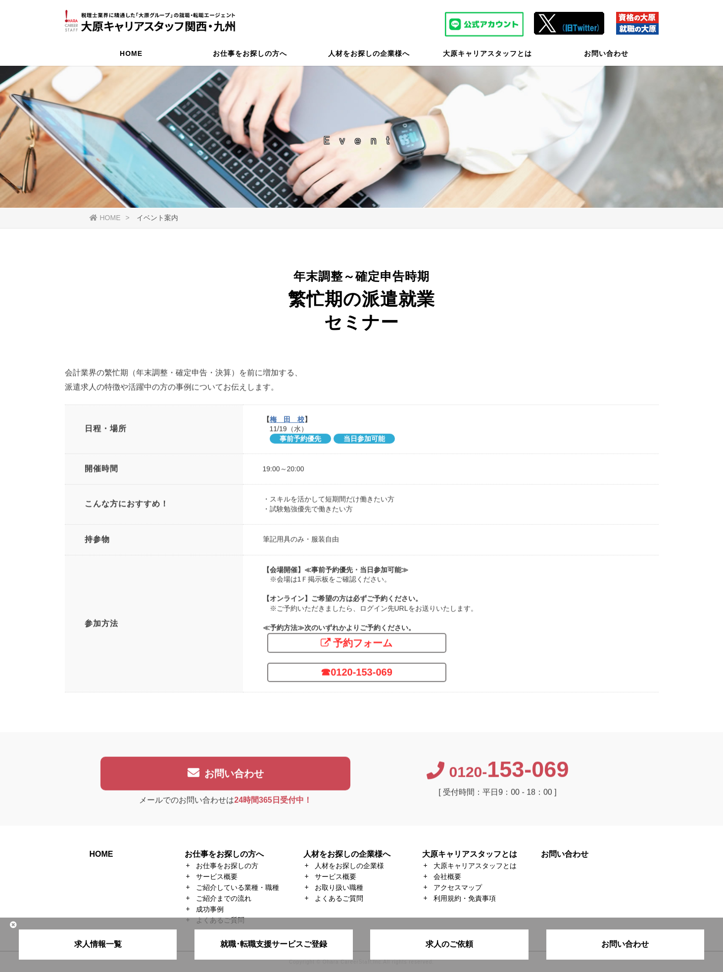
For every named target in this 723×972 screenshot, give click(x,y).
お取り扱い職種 (339, 887)
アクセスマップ (458, 887)
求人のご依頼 (449, 944)
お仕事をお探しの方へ (250, 57)
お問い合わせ (606, 57)
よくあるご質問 (339, 898)
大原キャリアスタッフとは (487, 57)
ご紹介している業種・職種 (237, 887)
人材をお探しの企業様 (349, 866)
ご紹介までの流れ (223, 898)
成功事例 (210, 909)
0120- (498, 776)
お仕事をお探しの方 (227, 866)
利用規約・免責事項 (465, 898)
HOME (131, 57)
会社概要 (447, 876)
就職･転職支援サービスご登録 (273, 944)
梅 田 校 (287, 423)
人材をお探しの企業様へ (369, 57)
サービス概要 (217, 876)
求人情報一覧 (98, 944)
